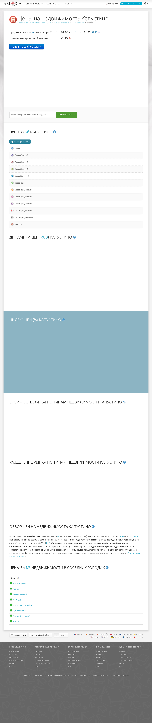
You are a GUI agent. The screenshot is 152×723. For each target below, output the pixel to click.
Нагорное (99, 697)
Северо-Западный (74, 703)
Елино (121, 706)
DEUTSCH (116, 680)
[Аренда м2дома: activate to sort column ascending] (110, 619)
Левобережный (17, 637)
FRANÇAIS (79, 677)
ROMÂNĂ (139, 677)
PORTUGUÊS (103, 677)
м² (33, 32)
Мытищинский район (20, 648)
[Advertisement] (76, 251)
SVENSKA (128, 680)
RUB (73, 32)
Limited (83, 718)
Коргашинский (73, 694)
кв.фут (63, 678)
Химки (13, 664)
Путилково (100, 706)
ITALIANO (95, 680)
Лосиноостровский (126, 703)
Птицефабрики (14, 694)
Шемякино (13, 697)
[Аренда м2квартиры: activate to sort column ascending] (132, 619)
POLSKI (114, 677)
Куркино (14, 631)
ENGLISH (106, 680)
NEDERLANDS (126, 677)
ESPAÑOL (91, 677)
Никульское (39, 700)
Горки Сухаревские (16, 703)
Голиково (71, 700)
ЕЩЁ (67, 4)
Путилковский (17, 653)
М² (27, 132)
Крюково (38, 697)
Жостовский (123, 697)
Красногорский (17, 626)
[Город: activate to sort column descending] (26, 619)
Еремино (122, 694)
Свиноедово (13, 700)
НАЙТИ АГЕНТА (52, 4)
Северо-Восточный (19, 659)
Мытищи (14, 642)
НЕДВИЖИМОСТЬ (32, 4)
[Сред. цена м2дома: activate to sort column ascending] (57, 619)
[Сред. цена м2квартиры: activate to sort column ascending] (85, 619)
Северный (38, 694)
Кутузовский (72, 706)
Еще (10, 709)
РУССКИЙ (139, 680)
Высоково (71, 697)
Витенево (99, 700)
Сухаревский (100, 703)
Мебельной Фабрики (42, 706)
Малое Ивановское (42, 703)
